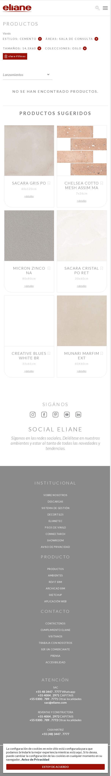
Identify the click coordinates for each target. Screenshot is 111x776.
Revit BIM (55, 581)
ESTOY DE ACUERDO (55, 766)
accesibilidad (55, 662)
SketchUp (55, 594)
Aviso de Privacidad (55, 546)
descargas (55, 501)
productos (55, 569)
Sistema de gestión (56, 508)
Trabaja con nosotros (55, 642)
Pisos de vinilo (55, 527)
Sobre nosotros (55, 495)
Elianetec (56, 521)
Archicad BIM (55, 588)
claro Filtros (17, 56)
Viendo (7, 33)
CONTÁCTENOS (55, 623)
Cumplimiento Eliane (55, 629)
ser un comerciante (55, 649)
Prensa (55, 655)
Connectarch (55, 533)
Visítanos (55, 636)
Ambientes (55, 575)
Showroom (55, 540)
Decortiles (56, 514)
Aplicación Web (55, 601)
